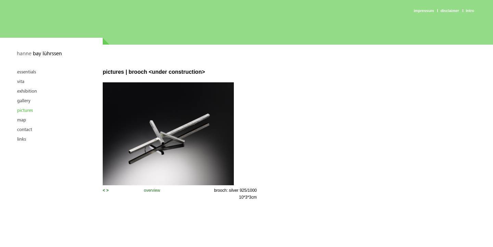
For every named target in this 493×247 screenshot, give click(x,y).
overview (152, 190)
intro (470, 11)
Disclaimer (450, 11)
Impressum (424, 11)
